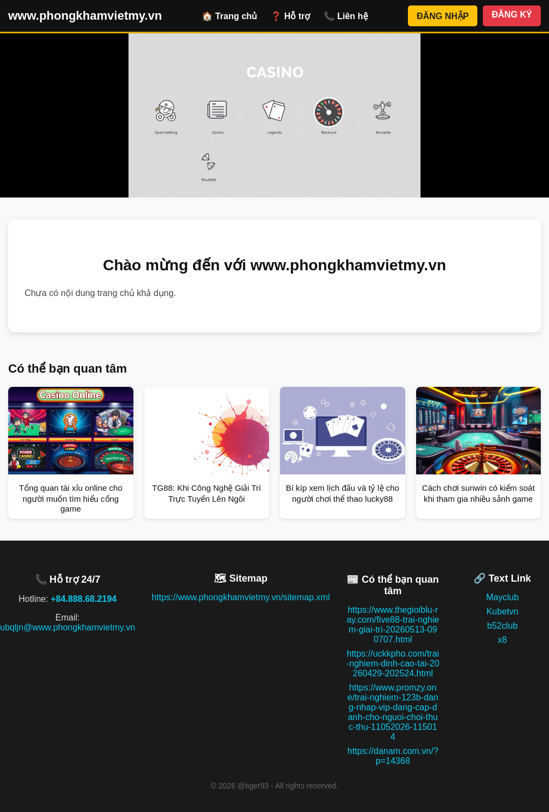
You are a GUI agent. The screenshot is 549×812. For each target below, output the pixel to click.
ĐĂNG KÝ (512, 14)
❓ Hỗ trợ (290, 16)
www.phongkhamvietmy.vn (85, 15)
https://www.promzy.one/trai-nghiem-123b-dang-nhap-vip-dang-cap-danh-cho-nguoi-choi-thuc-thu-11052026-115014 (392, 712)
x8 (502, 640)
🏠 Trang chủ (229, 16)
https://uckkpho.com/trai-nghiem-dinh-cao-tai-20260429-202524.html (392, 663)
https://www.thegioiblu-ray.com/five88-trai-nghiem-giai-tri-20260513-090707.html (393, 624)
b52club (502, 625)
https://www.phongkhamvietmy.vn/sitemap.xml (240, 597)
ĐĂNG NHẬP (443, 16)
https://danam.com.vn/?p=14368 (392, 755)
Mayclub (502, 597)
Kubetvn (502, 611)
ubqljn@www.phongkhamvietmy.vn (67, 627)
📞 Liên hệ (346, 16)
